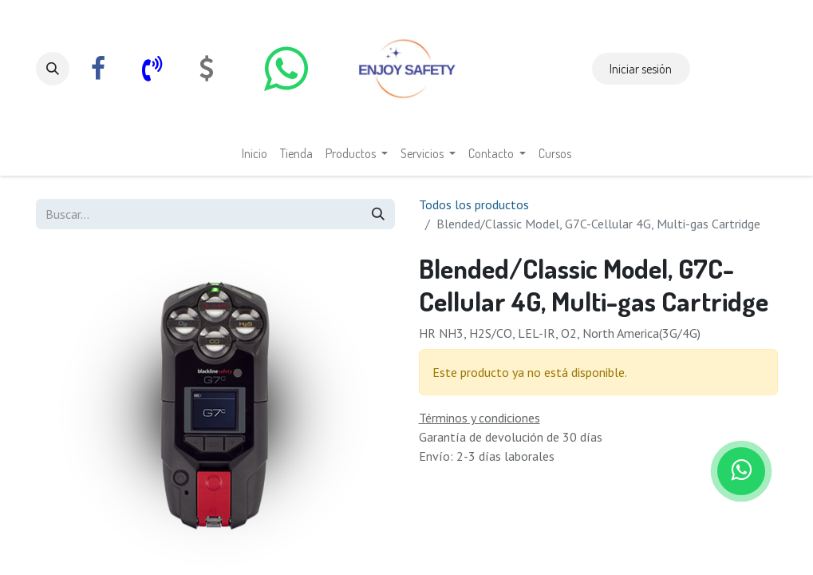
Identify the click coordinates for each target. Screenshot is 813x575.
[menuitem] (254, 153)
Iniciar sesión (641, 69)
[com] (206, 68)
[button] (52, 68)
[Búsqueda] (378, 214)
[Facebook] (98, 68)
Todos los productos (474, 204)
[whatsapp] (286, 69)
